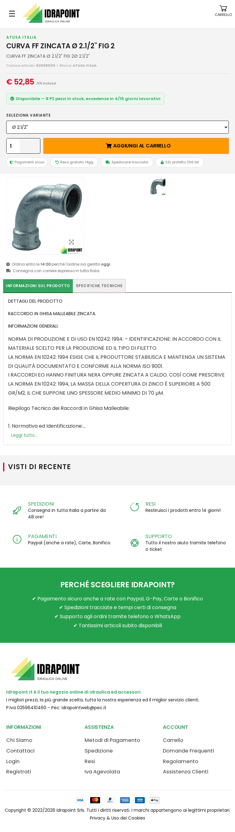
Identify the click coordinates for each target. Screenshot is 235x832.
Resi (90, 761)
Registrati (18, 771)
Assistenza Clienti (185, 771)
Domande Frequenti (188, 750)
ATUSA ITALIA (21, 37)
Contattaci (20, 750)
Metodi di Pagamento (112, 740)
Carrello (173, 740)
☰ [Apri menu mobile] (12, 13)
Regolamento (180, 761)
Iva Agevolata (102, 771)
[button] (223, 14)
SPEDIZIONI (41, 503)
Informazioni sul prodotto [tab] (38, 285)
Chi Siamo (19, 740)
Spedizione (99, 750)
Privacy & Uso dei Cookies (117, 818)
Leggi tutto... (24, 435)
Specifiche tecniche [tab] (99, 285)
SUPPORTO (158, 536)
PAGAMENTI (42, 536)
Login (13, 761)
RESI (150, 503)
